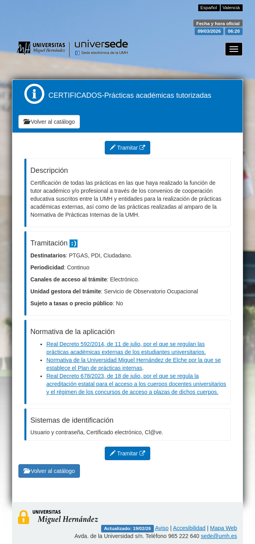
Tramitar (127, 147)
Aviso (162, 528)
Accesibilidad (189, 528)
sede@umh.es (219, 536)
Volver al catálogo (49, 122)
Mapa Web (223, 528)
